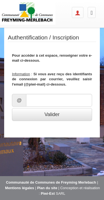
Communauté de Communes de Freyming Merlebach (51, 182)
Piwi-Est (48, 193)
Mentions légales (19, 188)
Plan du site (47, 188)
